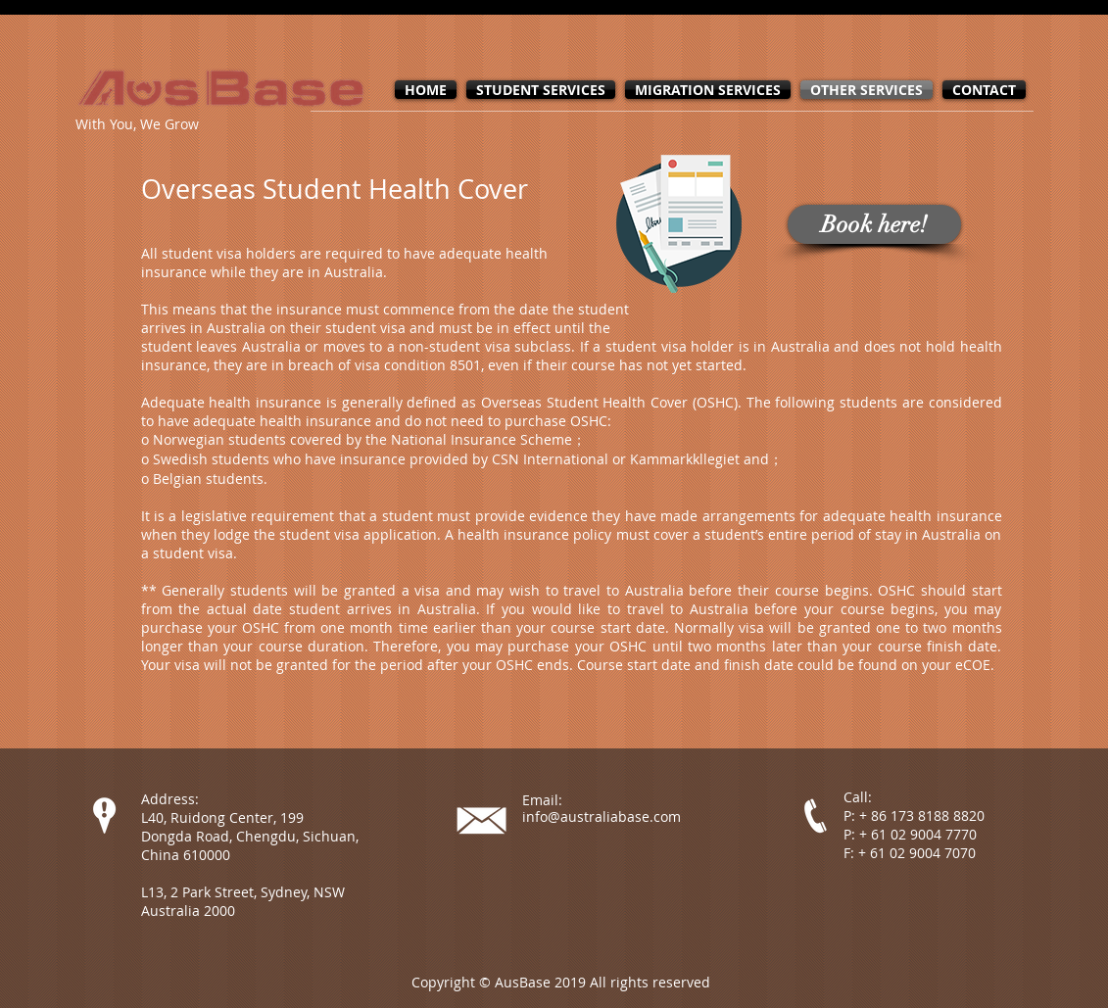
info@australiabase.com (601, 816)
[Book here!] (874, 224)
